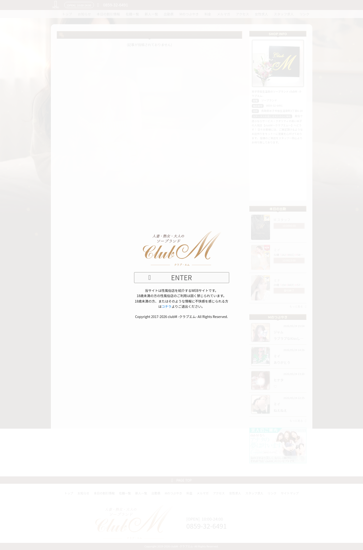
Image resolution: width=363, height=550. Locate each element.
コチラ (167, 306)
